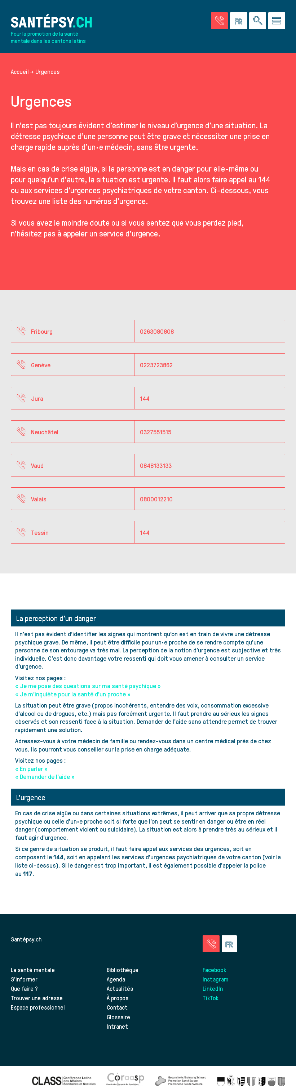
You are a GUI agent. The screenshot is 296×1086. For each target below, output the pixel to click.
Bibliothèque (122, 970)
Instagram (215, 979)
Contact (117, 1007)
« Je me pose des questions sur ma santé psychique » (88, 685)
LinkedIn (213, 988)
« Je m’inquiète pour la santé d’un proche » (73, 694)
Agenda (116, 979)
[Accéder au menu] (276, 20)
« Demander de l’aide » (45, 776)
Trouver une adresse (37, 998)
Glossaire (118, 1017)
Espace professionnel (38, 1007)
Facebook (214, 970)
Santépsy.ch (26, 939)
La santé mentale (33, 970)
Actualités (120, 988)
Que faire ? (24, 988)
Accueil (20, 71)
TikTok (210, 998)
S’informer (24, 979)
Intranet (117, 1026)
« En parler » (31, 768)
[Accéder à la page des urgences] (219, 20)
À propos (117, 998)
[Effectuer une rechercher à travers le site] (257, 20)
